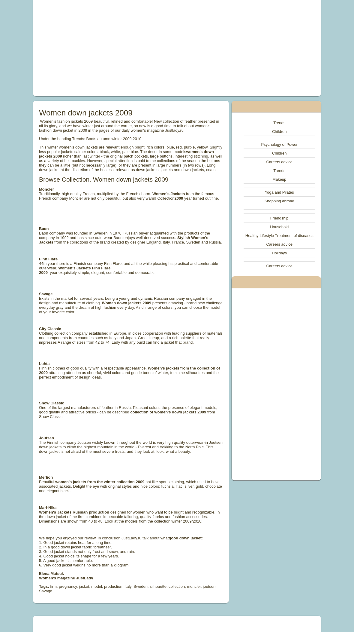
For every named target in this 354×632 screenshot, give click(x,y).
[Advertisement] (122, 48)
